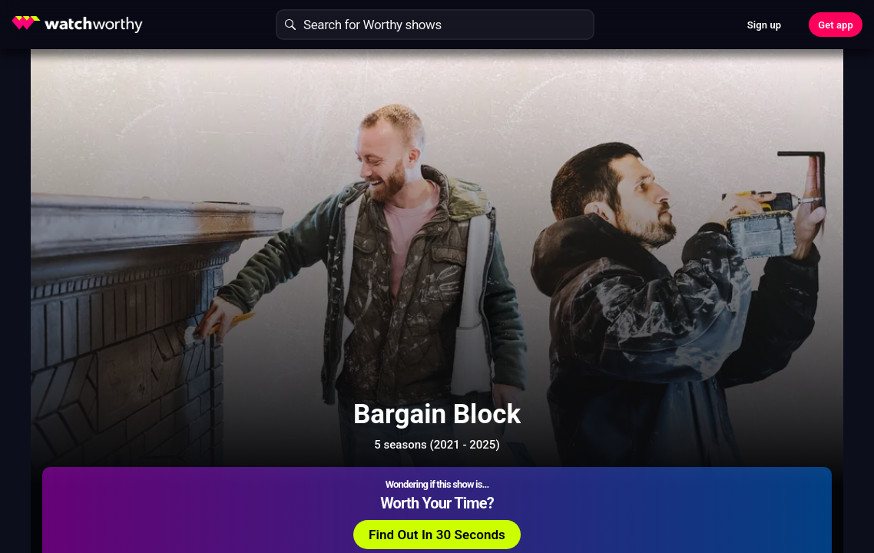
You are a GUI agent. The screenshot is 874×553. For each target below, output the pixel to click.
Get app (835, 25)
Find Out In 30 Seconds (683, 172)
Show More (555, 487)
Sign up (764, 25)
